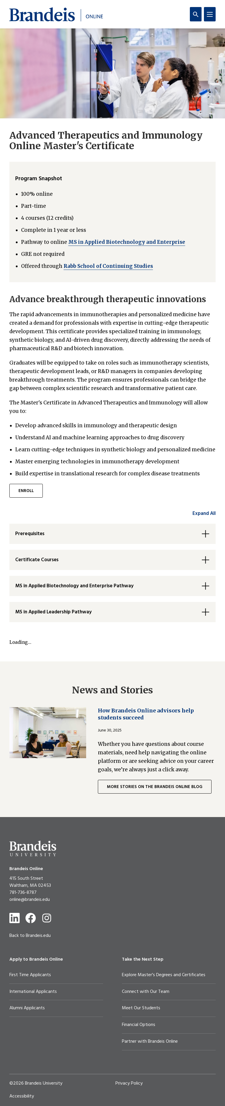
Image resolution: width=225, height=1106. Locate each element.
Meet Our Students (141, 1008)
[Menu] (210, 14)
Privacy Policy (129, 1083)
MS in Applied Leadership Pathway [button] (53, 612)
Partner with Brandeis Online (150, 1041)
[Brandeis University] (32, 848)
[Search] (196, 14)
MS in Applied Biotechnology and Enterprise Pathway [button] (74, 586)
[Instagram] (47, 918)
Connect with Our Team (145, 992)
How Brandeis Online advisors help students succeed (146, 714)
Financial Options (138, 1025)
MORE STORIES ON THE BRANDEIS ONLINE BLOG (154, 787)
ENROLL (26, 491)
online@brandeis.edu (29, 899)
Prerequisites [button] (30, 534)
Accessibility (21, 1096)
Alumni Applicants (27, 1008)
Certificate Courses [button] (37, 560)
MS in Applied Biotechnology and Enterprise (126, 242)
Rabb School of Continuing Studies (108, 266)
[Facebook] (30, 918)
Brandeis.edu (38, 936)
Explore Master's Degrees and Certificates (163, 975)
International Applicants (33, 992)
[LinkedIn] (14, 918)
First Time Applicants (30, 975)
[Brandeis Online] (56, 14)
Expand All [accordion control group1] (204, 514)
